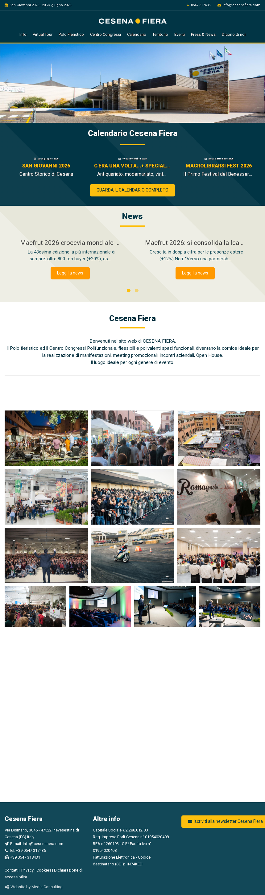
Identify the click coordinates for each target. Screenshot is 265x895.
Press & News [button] (203, 34)
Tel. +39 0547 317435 (25, 850)
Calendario (136, 34)
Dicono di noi (234, 34)
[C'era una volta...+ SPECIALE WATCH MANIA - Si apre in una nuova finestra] (132, 168)
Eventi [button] (179, 34)
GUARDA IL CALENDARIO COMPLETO (132, 190)
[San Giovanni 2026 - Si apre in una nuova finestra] (46, 168)
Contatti (12, 870)
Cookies (43, 870)
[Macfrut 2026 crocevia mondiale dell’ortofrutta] (70, 250)
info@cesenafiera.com (238, 5)
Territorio (160, 34)
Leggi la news (70, 272)
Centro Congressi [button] (105, 34)
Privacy (27, 870)
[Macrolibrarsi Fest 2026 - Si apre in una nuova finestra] (218, 168)
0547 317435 (198, 5)
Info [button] (23, 34)
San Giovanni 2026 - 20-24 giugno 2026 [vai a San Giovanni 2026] (38, 5)
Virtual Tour (42, 34)
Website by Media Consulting (34, 887)
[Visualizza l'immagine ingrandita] (46, 438)
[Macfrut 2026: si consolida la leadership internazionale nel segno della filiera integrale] (195, 250)
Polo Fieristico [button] (71, 34)
